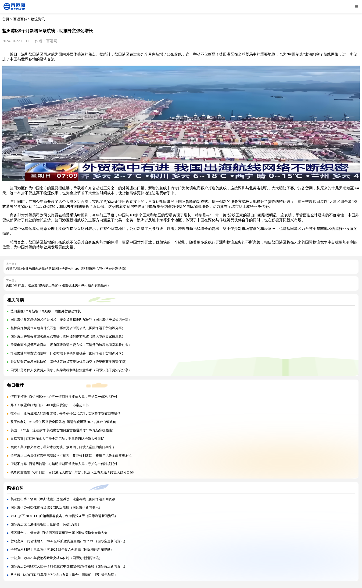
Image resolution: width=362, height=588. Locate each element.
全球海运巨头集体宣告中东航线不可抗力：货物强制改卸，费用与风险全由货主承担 (71, 455)
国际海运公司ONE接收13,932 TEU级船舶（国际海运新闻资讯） (56, 507)
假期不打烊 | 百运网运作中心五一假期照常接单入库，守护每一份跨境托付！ (66, 396)
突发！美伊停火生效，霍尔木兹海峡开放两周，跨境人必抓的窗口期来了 (63, 447)
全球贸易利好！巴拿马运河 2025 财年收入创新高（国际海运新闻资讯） (62, 549)
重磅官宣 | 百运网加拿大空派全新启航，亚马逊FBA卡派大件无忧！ (59, 438)
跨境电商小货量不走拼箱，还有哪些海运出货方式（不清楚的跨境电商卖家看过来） (71, 345)
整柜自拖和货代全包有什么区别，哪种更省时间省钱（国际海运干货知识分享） (68, 328)
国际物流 (312, 242)
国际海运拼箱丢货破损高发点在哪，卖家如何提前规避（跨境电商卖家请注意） (68, 336)
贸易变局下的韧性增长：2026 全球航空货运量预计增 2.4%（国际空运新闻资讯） (69, 541)
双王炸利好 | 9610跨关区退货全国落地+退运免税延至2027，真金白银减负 (63, 422)
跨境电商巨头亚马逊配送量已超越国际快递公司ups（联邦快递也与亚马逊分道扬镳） (67, 268)
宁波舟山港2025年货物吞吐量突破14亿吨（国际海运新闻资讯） (56, 558)
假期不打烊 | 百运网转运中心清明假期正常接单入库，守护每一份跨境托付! (64, 464)
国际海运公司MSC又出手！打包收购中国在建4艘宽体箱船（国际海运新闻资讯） (69, 566)
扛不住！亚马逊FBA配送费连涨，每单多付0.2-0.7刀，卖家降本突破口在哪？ (66, 413)
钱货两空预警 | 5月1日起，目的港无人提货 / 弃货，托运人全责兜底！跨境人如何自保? (73, 472)
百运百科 (20, 19)
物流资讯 (38, 19)
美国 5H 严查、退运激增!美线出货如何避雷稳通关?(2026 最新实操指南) (57, 285)
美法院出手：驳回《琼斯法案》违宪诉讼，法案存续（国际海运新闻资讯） (64, 499)
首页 (5, 19)
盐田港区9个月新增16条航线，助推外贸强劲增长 (46, 311)
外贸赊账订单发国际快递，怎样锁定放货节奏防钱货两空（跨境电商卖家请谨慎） (69, 361)
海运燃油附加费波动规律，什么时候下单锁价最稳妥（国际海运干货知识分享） (68, 353)
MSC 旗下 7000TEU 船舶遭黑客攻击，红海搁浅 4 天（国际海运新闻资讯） (64, 516)
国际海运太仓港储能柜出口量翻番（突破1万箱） (46, 524)
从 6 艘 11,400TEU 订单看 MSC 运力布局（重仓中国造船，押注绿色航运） (64, 575)
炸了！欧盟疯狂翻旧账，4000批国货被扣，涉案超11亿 (50, 405)
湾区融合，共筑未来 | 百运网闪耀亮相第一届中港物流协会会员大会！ (61, 533)
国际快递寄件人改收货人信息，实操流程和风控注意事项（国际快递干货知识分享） (71, 370)
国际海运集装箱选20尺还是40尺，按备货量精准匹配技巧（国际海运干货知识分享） (71, 319)
